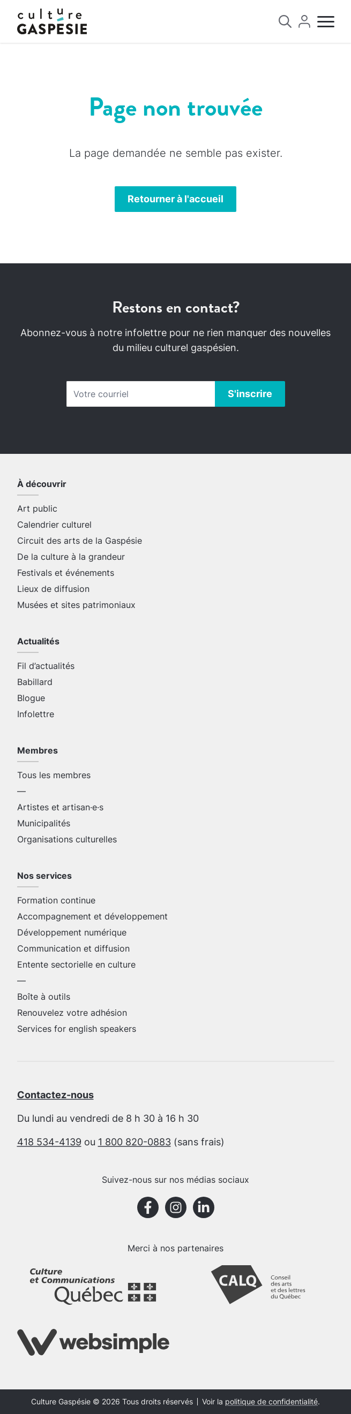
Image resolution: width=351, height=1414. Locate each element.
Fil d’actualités (45, 665)
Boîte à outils (43, 996)
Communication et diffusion (73, 948)
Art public (37, 508)
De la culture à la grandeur (71, 556)
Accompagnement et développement (92, 916)
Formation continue (56, 900)
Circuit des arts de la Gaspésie (79, 540)
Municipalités (43, 823)
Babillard (35, 681)
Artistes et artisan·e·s (60, 807)
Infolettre (35, 714)
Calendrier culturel (54, 524)
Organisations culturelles (67, 839)
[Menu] (325, 21)
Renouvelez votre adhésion (72, 1012)
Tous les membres (54, 775)
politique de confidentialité (271, 1401)
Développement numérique (71, 932)
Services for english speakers (76, 1028)
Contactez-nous (55, 1094)
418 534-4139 (49, 1141)
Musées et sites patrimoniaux (76, 604)
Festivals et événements (65, 572)
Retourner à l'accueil (175, 198)
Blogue (31, 698)
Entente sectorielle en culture (76, 964)
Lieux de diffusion (53, 588)
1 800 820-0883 (134, 1141)
